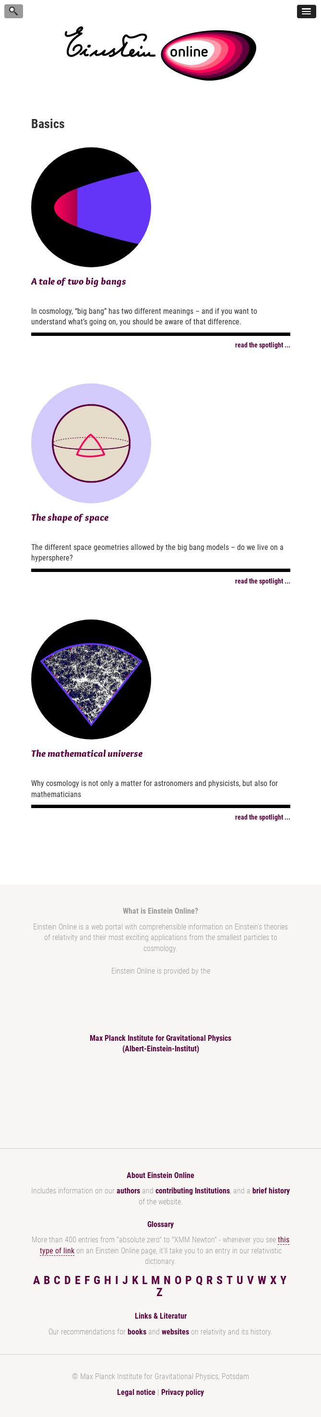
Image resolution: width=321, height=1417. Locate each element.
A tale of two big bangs (78, 281)
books (137, 1331)
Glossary (160, 1224)
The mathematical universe (87, 753)
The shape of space (69, 517)
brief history (271, 1190)
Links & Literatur (161, 1316)
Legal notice (136, 1392)
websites (175, 1331)
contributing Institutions (192, 1190)
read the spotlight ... (262, 345)
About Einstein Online (160, 1175)
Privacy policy (182, 1392)
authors (128, 1190)
